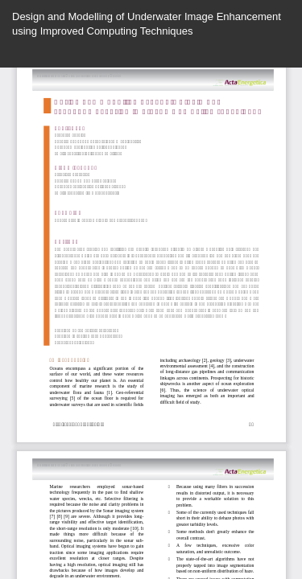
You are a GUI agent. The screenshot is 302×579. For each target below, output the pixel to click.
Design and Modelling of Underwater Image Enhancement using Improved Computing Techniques (146, 23)
